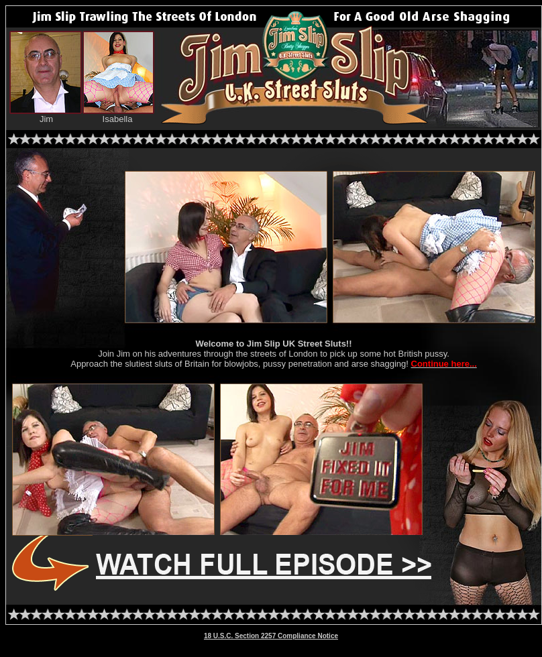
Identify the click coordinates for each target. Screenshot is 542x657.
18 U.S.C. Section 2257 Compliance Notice (271, 636)
